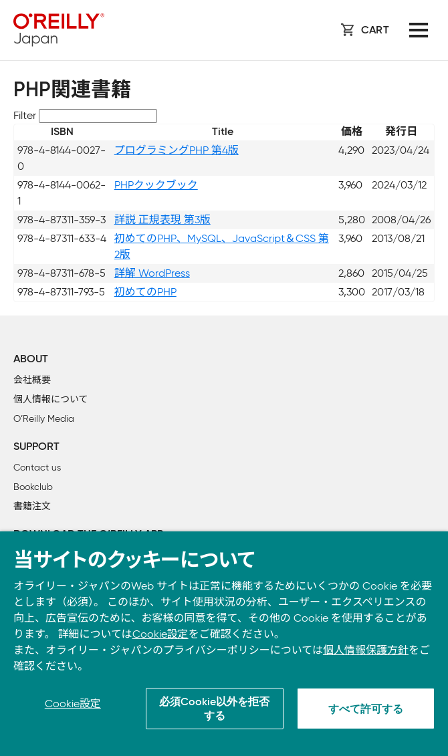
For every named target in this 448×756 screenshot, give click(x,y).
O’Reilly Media (43, 418)
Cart (375, 30)
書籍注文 (32, 506)
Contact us (37, 467)
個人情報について (50, 399)
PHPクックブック (156, 184)
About (30, 359)
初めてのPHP (145, 291)
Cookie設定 (160, 634)
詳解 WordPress (152, 273)
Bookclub (33, 487)
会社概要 (32, 380)
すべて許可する (365, 710)
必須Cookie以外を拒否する (214, 709)
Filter (24, 115)
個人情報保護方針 (366, 650)
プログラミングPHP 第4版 (176, 150)
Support (36, 447)
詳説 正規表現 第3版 (162, 219)
